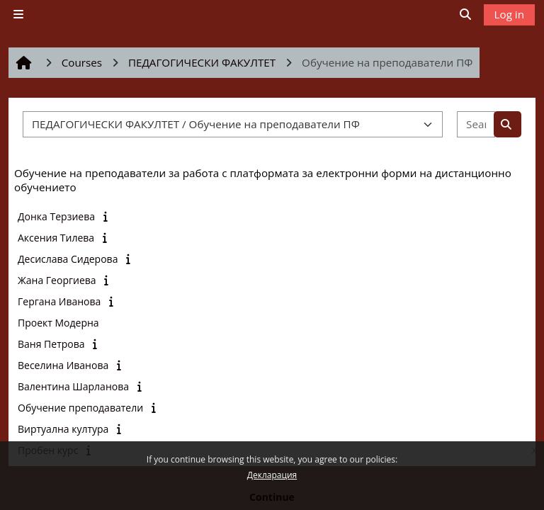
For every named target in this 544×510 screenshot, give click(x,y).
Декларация (272, 475)
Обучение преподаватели (80, 407)
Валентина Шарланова (73, 386)
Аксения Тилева (56, 237)
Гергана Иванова (59, 301)
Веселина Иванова (63, 365)
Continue (272, 497)
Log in (509, 14)
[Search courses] (476, 124)
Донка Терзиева (56, 216)
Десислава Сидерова (68, 259)
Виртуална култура (63, 429)
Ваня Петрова (51, 344)
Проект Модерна (58, 322)
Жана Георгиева (57, 280)
